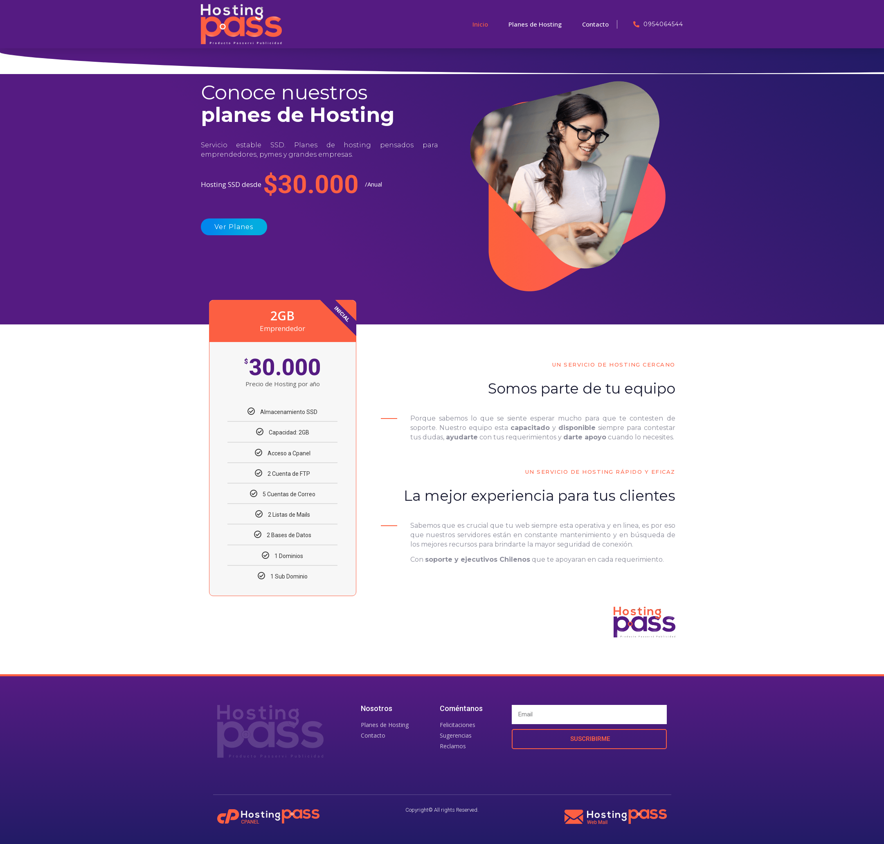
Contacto (595, 24)
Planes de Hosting (535, 24)
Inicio (480, 24)
